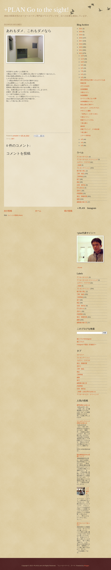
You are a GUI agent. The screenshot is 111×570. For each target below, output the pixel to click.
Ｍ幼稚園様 (84, 89)
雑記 (78, 182)
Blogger (86, 565)
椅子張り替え (81, 171)
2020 (81, 31)
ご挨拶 (79, 165)
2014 (81, 50)
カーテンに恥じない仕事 (88, 98)
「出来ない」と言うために (89, 114)
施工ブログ (80, 342)
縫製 (78, 199)
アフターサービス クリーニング (87, 159)
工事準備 (80, 176)
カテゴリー (80, 355)
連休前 (82, 126)
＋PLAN (79, 267)
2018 (81, 38)
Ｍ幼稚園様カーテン (87, 101)
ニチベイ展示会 (85, 135)
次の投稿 (8, 211)
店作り (79, 190)
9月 (82, 65)
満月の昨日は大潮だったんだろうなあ (92, 80)
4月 (82, 139)
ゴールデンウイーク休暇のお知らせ (83, 422)
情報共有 (83, 83)
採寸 (12, 139)
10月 (82, 62)
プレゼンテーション (83, 168)
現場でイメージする (87, 120)
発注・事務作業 (82, 196)
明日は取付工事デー (87, 104)
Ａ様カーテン (84, 92)
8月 (82, 68)
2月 (82, 145)
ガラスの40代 (84, 86)
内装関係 (80, 193)
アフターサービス (82, 156)
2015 (81, 47)
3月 (82, 142)
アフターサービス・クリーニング (88, 394)
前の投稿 (68, 211)
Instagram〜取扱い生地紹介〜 (86, 344)
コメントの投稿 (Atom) (15, 215)
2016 (81, 44)
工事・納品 (80, 173)
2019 (81, 35)
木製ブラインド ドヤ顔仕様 (89, 129)
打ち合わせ (80, 188)
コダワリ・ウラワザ (83, 162)
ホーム (38, 211)
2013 (81, 53)
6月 (82, 74)
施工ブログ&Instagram (84, 339)
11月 (82, 59)
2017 (81, 41)
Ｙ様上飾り (84, 123)
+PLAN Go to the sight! (36, 9)
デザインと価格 (85, 111)
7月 (82, 71)
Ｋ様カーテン (84, 117)
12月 (82, 56)
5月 (82, 77)
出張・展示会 (81, 185)
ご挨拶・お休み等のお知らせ (86, 391)
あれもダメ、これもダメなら (89, 108)
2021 (81, 28)
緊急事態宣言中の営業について (83, 455)
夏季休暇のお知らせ (83, 405)
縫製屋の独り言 (82, 202)
